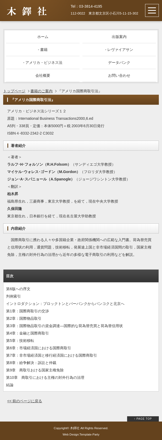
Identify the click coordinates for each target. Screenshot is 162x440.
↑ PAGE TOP (143, 418)
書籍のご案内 (41, 91)
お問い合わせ (119, 75)
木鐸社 (75, 428)
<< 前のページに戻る (24, 401)
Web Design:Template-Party (81, 434)
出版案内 (119, 37)
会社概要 (42, 75)
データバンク (119, 62)
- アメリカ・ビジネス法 (43, 62)
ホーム (42, 37)
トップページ (14, 91)
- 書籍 (43, 49)
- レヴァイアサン (119, 49)
